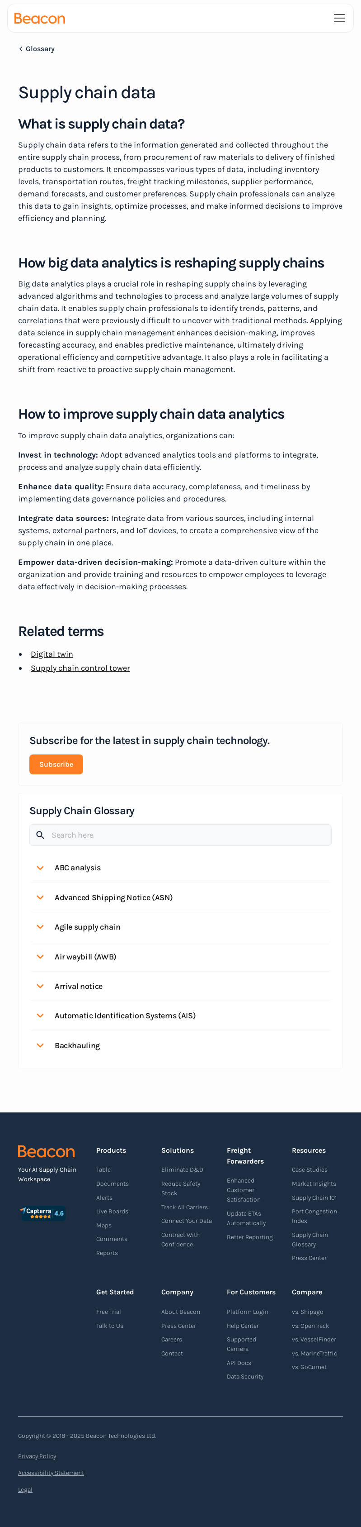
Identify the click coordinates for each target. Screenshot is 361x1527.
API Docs (239, 1363)
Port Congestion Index (314, 1216)
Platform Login (247, 1312)
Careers (171, 1339)
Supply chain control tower (80, 668)
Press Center (309, 1258)
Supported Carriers (241, 1344)
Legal (25, 1490)
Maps (104, 1225)
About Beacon (180, 1312)
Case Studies (310, 1170)
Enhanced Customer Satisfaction (244, 1190)
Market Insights (314, 1184)
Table (103, 1170)
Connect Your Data (186, 1221)
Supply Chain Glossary (310, 1239)
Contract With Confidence (180, 1239)
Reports (107, 1253)
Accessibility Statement (51, 1473)
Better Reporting (250, 1237)
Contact (172, 1353)
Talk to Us (109, 1326)
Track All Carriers (184, 1207)
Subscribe (56, 764)
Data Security (245, 1376)
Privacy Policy (37, 1456)
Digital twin (52, 654)
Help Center (243, 1326)
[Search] (180, 835)
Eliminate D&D (182, 1170)
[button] (337, 18)
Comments (111, 1239)
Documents (112, 1184)
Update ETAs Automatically (246, 1218)
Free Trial (108, 1312)
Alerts (104, 1198)
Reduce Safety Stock (180, 1188)
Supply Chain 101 (314, 1198)
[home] (39, 18)
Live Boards (112, 1211)
